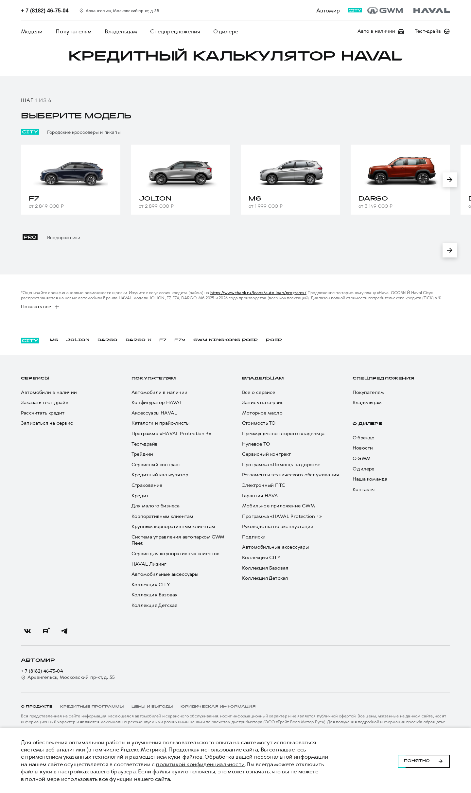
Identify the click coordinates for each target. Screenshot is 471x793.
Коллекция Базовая (154, 595)
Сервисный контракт (156, 465)
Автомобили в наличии (49, 392)
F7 (162, 340)
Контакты (364, 489)
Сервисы (35, 378)
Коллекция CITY (150, 585)
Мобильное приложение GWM (278, 506)
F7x (179, 340)
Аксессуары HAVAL (154, 413)
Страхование (146, 485)
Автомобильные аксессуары (164, 574)
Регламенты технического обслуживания (290, 475)
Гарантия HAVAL (261, 496)
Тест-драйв (144, 444)
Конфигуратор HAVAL (157, 402)
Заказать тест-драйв (44, 402)
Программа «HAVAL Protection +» (171, 434)
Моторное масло (262, 413)
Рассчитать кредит (42, 413)
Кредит (139, 496)
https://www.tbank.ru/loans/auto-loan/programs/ (258, 292)
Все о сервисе (258, 392)
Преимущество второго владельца (283, 434)
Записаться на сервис (47, 423)
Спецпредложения (175, 31)
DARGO (107, 340)
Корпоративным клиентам (162, 516)
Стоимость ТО (258, 423)
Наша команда (370, 479)
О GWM (362, 458)
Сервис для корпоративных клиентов (175, 554)
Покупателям (74, 31)
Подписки (254, 537)
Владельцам (121, 31)
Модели (32, 31)
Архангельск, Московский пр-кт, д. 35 (68, 677)
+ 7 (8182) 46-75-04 (42, 671)
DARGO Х (138, 340)
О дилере (225, 31)
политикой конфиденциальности (200, 764)
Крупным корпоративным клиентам (173, 526)
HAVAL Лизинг (148, 564)
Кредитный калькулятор (159, 475)
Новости (363, 448)
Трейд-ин (142, 454)
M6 (54, 340)
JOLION (77, 340)
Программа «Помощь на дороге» (281, 465)
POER (274, 340)
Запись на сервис (263, 402)
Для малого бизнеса (155, 506)
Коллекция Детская (154, 605)
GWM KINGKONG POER (225, 340)
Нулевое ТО (256, 444)
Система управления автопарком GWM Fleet (177, 540)
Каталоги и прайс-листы (160, 423)
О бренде (364, 438)
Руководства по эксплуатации (277, 526)
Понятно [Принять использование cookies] (423, 760)
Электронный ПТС (263, 485)
